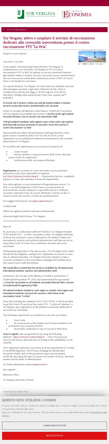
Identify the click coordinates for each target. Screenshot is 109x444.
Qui (3, 412)
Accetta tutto (54, 436)
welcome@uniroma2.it (36, 364)
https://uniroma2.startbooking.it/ (23, 176)
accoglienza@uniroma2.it (41, 201)
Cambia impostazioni (54, 425)
